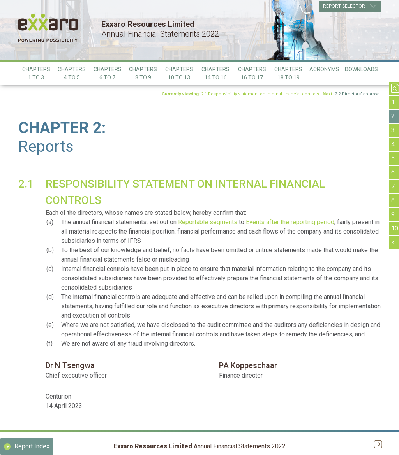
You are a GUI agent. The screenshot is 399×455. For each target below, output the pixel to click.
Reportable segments (207, 222)
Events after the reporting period (290, 222)
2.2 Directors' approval (358, 94)
